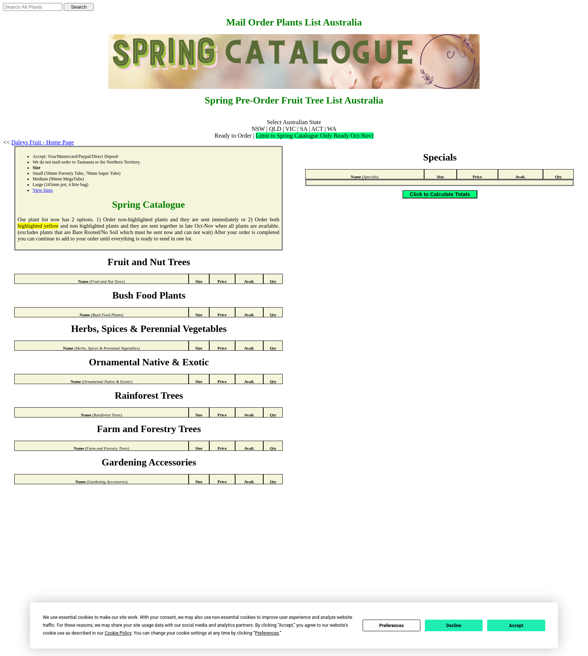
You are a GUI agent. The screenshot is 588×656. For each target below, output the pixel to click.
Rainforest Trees (149, 395)
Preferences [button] (267, 633)
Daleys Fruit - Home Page (42, 142)
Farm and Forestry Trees (149, 428)
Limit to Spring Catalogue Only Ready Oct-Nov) (315, 135)
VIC (290, 129)
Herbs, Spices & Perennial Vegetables (149, 328)
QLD (275, 129)
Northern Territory (123, 162)
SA (304, 129)
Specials (440, 157)
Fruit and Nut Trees (149, 262)
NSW (258, 129)
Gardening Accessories (149, 462)
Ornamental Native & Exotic (149, 362)
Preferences (391, 625)
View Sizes (43, 190)
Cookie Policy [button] (118, 633)
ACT (317, 129)
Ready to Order (233, 135)
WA (331, 129)
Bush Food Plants (148, 295)
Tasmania (85, 162)
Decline (453, 625)
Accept (516, 625)
